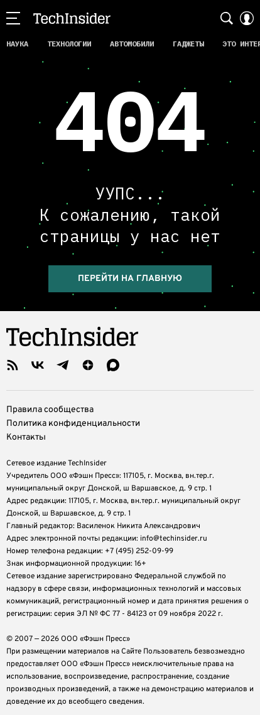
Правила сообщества (50, 400)
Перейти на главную (130, 269)
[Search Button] (227, 18)
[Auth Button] (247, 18)
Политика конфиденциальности (73, 414)
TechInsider (72, 18)
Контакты (26, 428)
